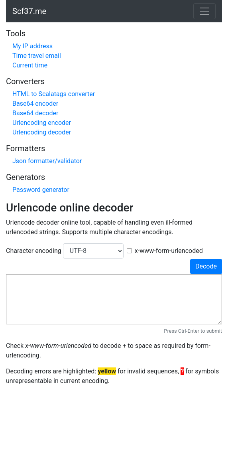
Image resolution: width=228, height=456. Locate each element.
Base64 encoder (35, 103)
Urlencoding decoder (41, 132)
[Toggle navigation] (204, 11)
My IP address (32, 46)
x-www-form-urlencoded (169, 251)
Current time (29, 65)
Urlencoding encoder (41, 122)
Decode (206, 266)
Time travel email (36, 55)
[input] (114, 299)
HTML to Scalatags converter (53, 94)
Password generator (40, 189)
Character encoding (33, 251)
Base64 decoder (35, 113)
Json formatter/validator (47, 161)
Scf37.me (29, 11)
